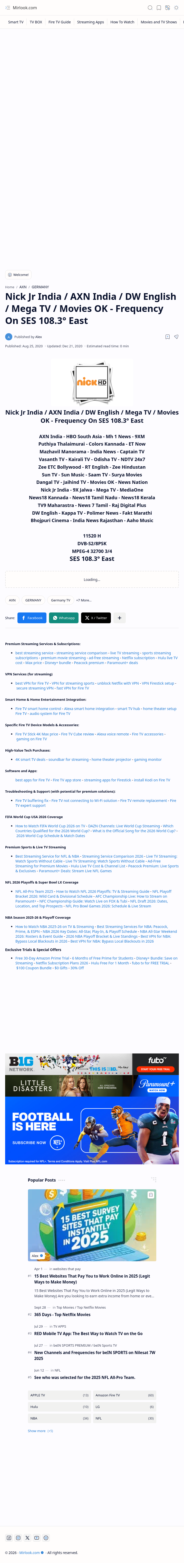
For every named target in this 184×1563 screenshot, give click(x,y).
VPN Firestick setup (158, 683)
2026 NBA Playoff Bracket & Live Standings (102, 936)
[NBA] (59, 1418)
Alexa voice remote (113, 734)
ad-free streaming (104, 657)
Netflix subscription (138, 657)
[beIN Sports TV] (105, 1345)
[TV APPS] (59, 1326)
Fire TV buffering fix (32, 800)
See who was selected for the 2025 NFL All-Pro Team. (84, 1377)
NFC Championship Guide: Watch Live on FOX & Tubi (83, 901)
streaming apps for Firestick (108, 780)
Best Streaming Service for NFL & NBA (47, 856)
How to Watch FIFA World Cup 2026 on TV (50, 825)
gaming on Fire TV (31, 738)
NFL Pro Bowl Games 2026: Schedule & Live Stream (108, 906)
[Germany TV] (60, 600)
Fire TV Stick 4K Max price (36, 734)
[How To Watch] (122, 21)
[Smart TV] (16, 21)
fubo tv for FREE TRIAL (150, 963)
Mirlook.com (25, 8)
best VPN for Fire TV (32, 683)
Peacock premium (89, 662)
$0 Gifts (61, 967)
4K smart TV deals (30, 759)
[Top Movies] (66, 1307)
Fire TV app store (67, 780)
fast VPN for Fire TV (73, 688)
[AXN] (12, 600)
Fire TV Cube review (78, 734)
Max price (33, 662)
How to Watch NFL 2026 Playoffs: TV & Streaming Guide (102, 891)
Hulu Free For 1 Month (110, 963)
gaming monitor (148, 759)
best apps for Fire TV (33, 780)
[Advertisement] (92, 70)
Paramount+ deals (122, 662)
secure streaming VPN (35, 688)
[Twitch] (46, 1538)
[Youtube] (37, 1538)
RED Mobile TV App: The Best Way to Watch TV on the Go (88, 1333)
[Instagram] (18, 1538)
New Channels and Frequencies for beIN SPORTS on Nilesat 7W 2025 (95, 1355)
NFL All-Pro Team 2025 (34, 891)
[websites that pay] (67, 1269)
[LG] (124, 1407)
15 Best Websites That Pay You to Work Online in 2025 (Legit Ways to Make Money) (92, 1278)
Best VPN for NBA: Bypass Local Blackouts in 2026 (112, 941)
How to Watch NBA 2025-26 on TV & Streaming (54, 926)
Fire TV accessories (147, 734)
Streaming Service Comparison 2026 (112, 856)
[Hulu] (59, 1407)
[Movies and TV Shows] (159, 21)
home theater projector (112, 759)
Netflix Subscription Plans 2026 (62, 963)
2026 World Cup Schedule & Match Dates (50, 835)
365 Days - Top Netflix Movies (62, 1314)
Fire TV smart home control (38, 708)
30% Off (77, 967)
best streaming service (34, 652)
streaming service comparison (81, 652)
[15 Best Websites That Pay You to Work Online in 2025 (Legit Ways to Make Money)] (92, 1225)
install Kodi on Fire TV (151, 780)
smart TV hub (129, 708)
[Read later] (167, 337)
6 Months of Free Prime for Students (102, 958)
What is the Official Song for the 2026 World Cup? (134, 830)
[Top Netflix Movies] (91, 1307)
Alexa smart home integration (89, 708)
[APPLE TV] (59, 1395)
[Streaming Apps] (90, 21)
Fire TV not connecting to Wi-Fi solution (84, 800)
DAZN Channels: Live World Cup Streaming (124, 825)
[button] (8, 8)
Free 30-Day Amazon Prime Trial (42, 958)
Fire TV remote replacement (143, 800)
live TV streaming (124, 652)
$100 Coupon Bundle (34, 967)
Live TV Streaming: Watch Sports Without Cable (104, 861)
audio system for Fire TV (50, 713)
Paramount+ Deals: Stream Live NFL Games (75, 870)
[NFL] (58, 1370)
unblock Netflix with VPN (118, 683)
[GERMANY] (33, 600)
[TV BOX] (36, 21)
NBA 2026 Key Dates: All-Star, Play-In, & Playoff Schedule (90, 931)
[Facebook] (9, 1538)
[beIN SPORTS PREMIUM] (73, 1345)
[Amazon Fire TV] (124, 1395)
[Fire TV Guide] (59, 21)
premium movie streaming (63, 657)
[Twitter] (27, 1538)
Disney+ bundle (58, 662)
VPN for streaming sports (73, 683)
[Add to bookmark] (151, 1194)
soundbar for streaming (69, 759)
